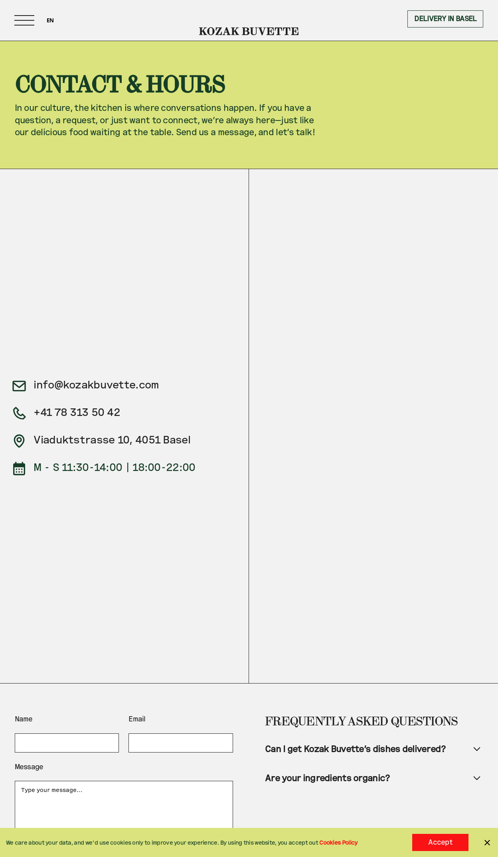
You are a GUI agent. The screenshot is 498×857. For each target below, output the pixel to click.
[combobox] (50, 20)
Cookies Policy (338, 842)
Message (29, 766)
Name (24, 719)
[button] (24, 20)
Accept (440, 842)
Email (136, 719)
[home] (249, 20)
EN (50, 20)
